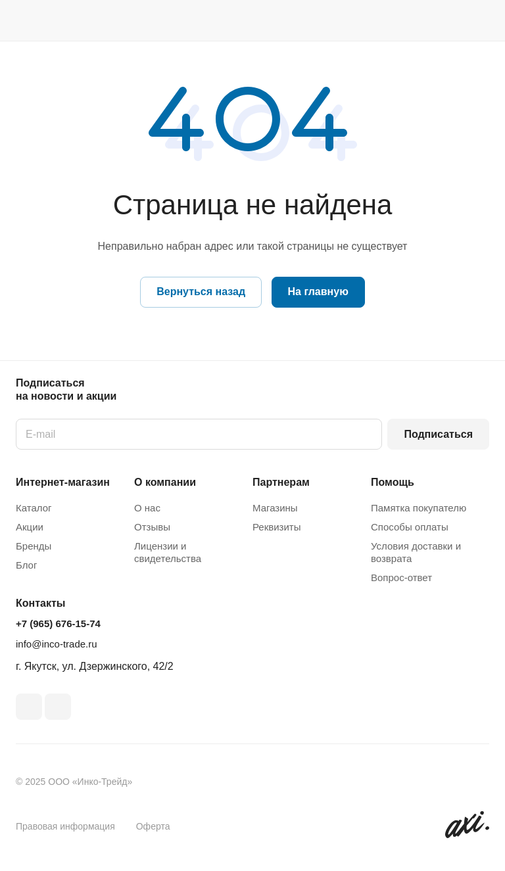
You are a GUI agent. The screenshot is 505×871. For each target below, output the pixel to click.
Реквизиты (276, 526)
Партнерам (281, 482)
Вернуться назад (200, 291)
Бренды (33, 546)
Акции (29, 526)
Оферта (153, 826)
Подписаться (438, 434)
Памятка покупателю (418, 507)
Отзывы (152, 526)
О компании (165, 482)
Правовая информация (65, 826)
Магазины (275, 507)
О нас (147, 507)
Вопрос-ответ (401, 577)
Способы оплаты (409, 526)
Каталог (34, 507)
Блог (26, 565)
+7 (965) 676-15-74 (58, 623)
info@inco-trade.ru (56, 643)
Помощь (392, 482)
